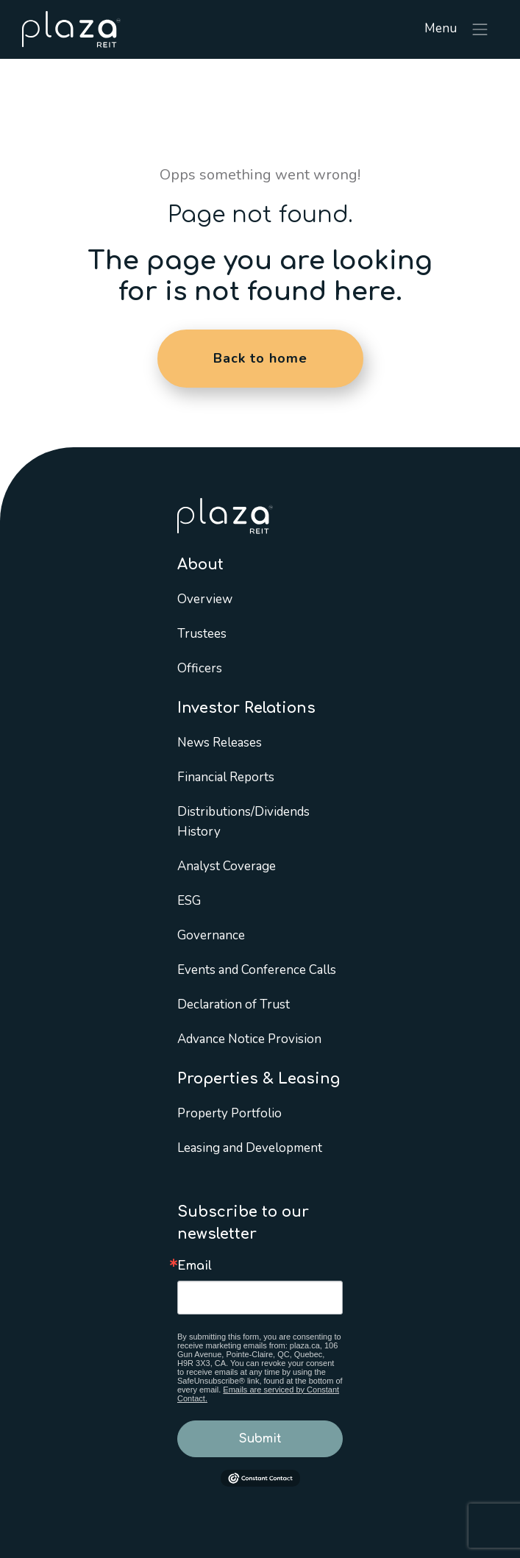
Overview (204, 599)
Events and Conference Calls (256, 969)
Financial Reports (225, 777)
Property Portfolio (229, 1113)
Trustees (202, 633)
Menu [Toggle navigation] (457, 29)
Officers (199, 668)
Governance (211, 935)
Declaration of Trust (233, 1004)
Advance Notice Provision (249, 1039)
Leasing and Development (249, 1147)
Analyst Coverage (226, 866)
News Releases (219, 742)
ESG (189, 900)
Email (194, 1266)
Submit (260, 1438)
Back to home (260, 358)
